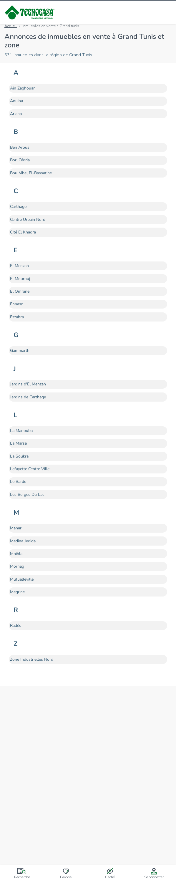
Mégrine (17, 592)
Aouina (16, 101)
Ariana (16, 114)
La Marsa (18, 443)
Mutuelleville (22, 579)
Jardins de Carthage (28, 397)
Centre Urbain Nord (27, 219)
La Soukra (19, 456)
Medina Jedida (23, 541)
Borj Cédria (20, 160)
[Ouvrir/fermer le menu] (167, 12)
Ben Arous (19, 147)
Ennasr (16, 304)
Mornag (17, 566)
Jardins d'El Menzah (28, 384)
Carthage (18, 206)
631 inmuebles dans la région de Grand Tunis (48, 55)
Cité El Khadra (23, 232)
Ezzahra (17, 317)
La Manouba (21, 430)
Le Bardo (18, 481)
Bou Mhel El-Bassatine (31, 173)
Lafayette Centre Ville (29, 469)
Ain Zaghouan (23, 88)
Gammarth (19, 350)
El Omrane (19, 291)
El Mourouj (20, 278)
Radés (15, 625)
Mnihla (16, 553)
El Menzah (19, 266)
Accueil (10, 26)
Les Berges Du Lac (27, 494)
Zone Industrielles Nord (31, 659)
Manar (15, 528)
